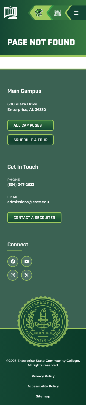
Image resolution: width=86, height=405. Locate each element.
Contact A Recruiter (34, 218)
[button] (78, 12)
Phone (13, 180)
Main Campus (24, 91)
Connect (17, 245)
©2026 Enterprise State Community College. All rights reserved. (43, 363)
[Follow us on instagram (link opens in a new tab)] (12, 275)
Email (12, 197)
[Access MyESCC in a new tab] (43, 12)
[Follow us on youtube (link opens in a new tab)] (26, 261)
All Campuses (28, 126)
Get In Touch (22, 167)
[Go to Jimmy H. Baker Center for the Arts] (61, 12)
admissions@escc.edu (28, 202)
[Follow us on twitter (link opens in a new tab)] (26, 275)
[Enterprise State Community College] (12, 12)
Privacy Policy (43, 376)
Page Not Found (41, 43)
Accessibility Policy (43, 386)
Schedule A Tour (30, 140)
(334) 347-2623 (20, 184)
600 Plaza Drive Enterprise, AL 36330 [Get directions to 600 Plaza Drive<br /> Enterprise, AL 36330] (26, 106)
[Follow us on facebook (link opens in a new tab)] (12, 261)
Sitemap (43, 396)
